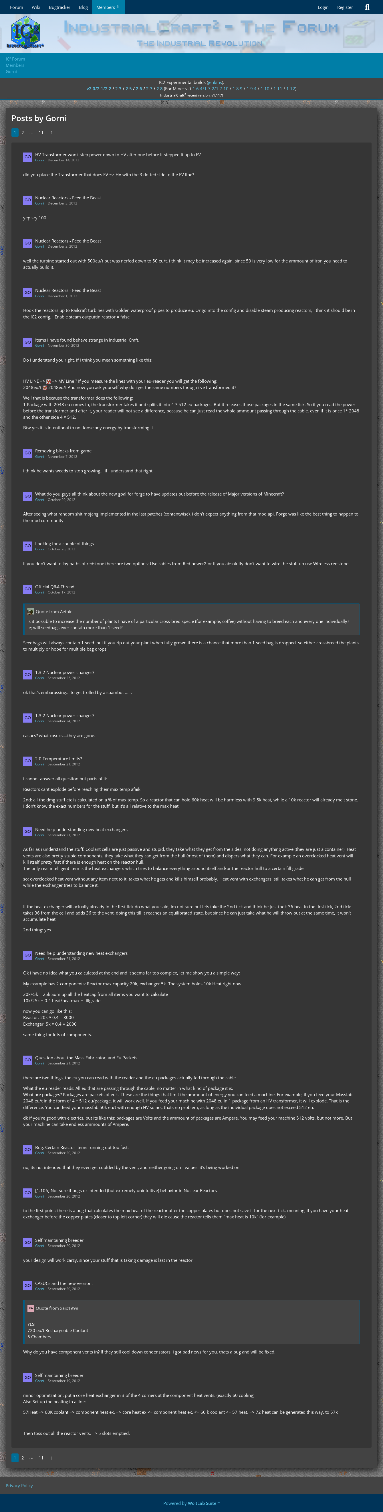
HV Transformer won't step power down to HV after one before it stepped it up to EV (118, 154)
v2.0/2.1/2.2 (99, 88)
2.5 (129, 88)
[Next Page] (52, 132)
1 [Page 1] (15, 132)
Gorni (39, 160)
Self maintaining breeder (59, 1240)
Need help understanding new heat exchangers (81, 829)
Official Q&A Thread (54, 586)
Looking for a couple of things (64, 543)
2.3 (118, 88)
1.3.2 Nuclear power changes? (64, 672)
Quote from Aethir (54, 611)
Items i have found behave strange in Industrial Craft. (87, 340)
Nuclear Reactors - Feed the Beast (68, 197)
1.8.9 (238, 88)
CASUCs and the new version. (64, 1283)
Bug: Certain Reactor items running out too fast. (82, 1147)
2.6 (139, 88)
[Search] (367, 7)
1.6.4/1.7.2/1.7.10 (211, 88)
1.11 (277, 88)
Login (323, 7)
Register (345, 7)
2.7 (149, 88)
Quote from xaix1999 (57, 1308)
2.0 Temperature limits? (58, 758)
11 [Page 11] (41, 132)
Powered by (191, 1503)
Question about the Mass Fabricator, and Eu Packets (86, 1057)
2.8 (159, 88)
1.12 (290, 88)
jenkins (215, 82)
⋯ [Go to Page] (31, 132)
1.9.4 (252, 88)
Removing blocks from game (63, 451)
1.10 (265, 88)
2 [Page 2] (22, 132)
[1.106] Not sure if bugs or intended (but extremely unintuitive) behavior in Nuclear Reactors (126, 1190)
